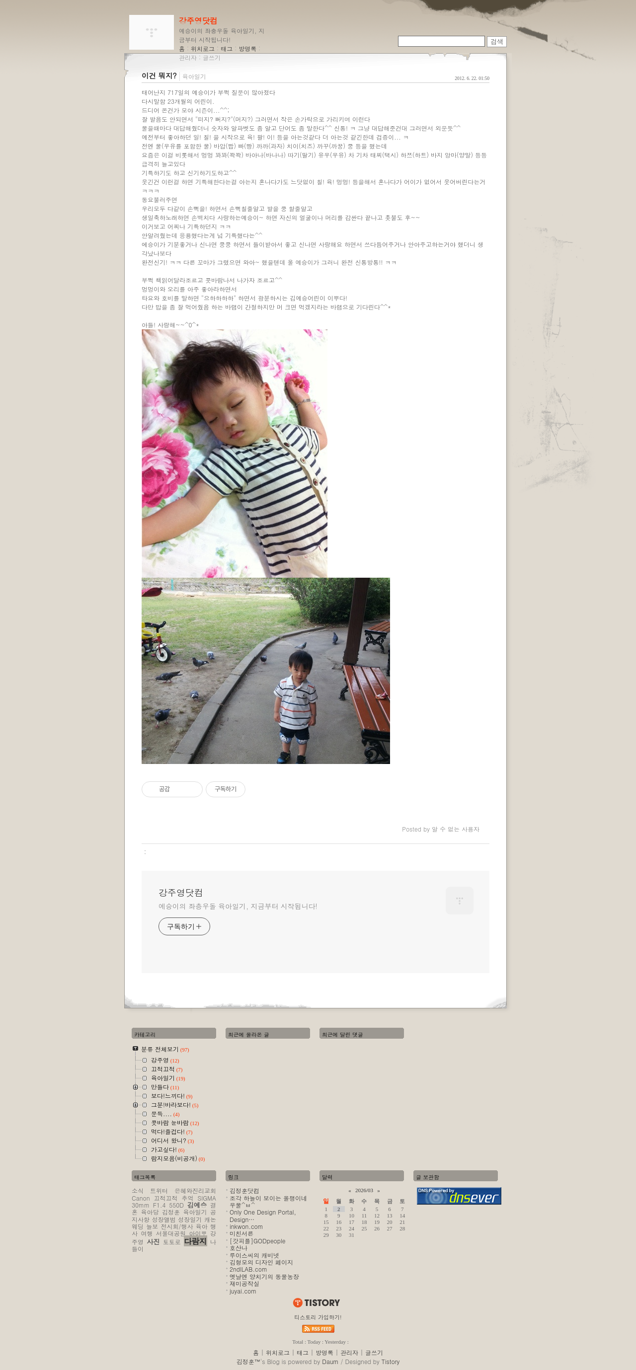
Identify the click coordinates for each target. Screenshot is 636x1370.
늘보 (152, 1226)
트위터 (159, 1190)
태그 (227, 48)
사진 (153, 1241)
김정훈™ (248, 1361)
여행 (147, 1233)
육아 (202, 1226)
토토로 (172, 1241)
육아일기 (194, 76)
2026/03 (364, 1190)
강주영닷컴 (198, 20)
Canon (141, 1198)
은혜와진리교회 (195, 1190)
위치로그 (203, 48)
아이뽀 (198, 1233)
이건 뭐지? (159, 75)
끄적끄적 (166, 1198)
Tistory (390, 1361)
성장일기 (190, 1219)
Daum (330, 1361)
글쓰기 (212, 57)
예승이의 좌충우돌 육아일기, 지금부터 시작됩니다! (238, 906)
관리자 (188, 57)
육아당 (150, 1212)
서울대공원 (171, 1233)
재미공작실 (244, 1283)
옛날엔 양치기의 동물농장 (264, 1276)
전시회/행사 (177, 1226)
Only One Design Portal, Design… (263, 1215)
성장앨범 (164, 1219)
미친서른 (241, 1233)
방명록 (247, 48)
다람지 (195, 1240)
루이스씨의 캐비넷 (254, 1255)
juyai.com (243, 1291)
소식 (138, 1190)
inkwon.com (246, 1226)
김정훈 (171, 1212)
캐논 (210, 1219)
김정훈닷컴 (244, 1190)
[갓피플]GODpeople (258, 1240)
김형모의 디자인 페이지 (261, 1262)
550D (176, 1205)
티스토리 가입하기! (317, 1317)
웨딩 (138, 1226)
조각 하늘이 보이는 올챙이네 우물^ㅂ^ (268, 1201)
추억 (188, 1198)
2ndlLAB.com (248, 1269)
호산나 (238, 1247)
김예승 (197, 1205)
